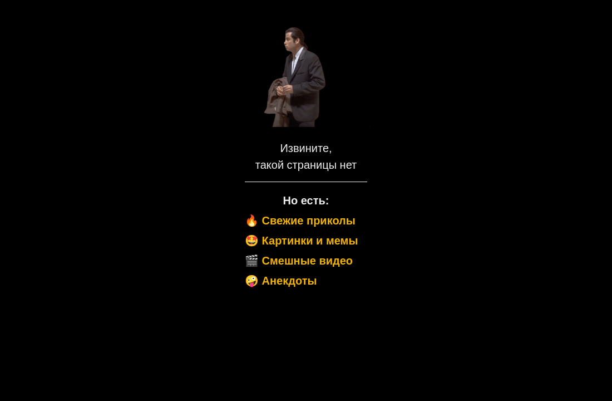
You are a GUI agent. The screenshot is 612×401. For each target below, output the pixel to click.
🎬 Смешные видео (299, 261)
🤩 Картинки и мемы (301, 240)
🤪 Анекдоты (281, 281)
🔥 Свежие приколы (300, 220)
